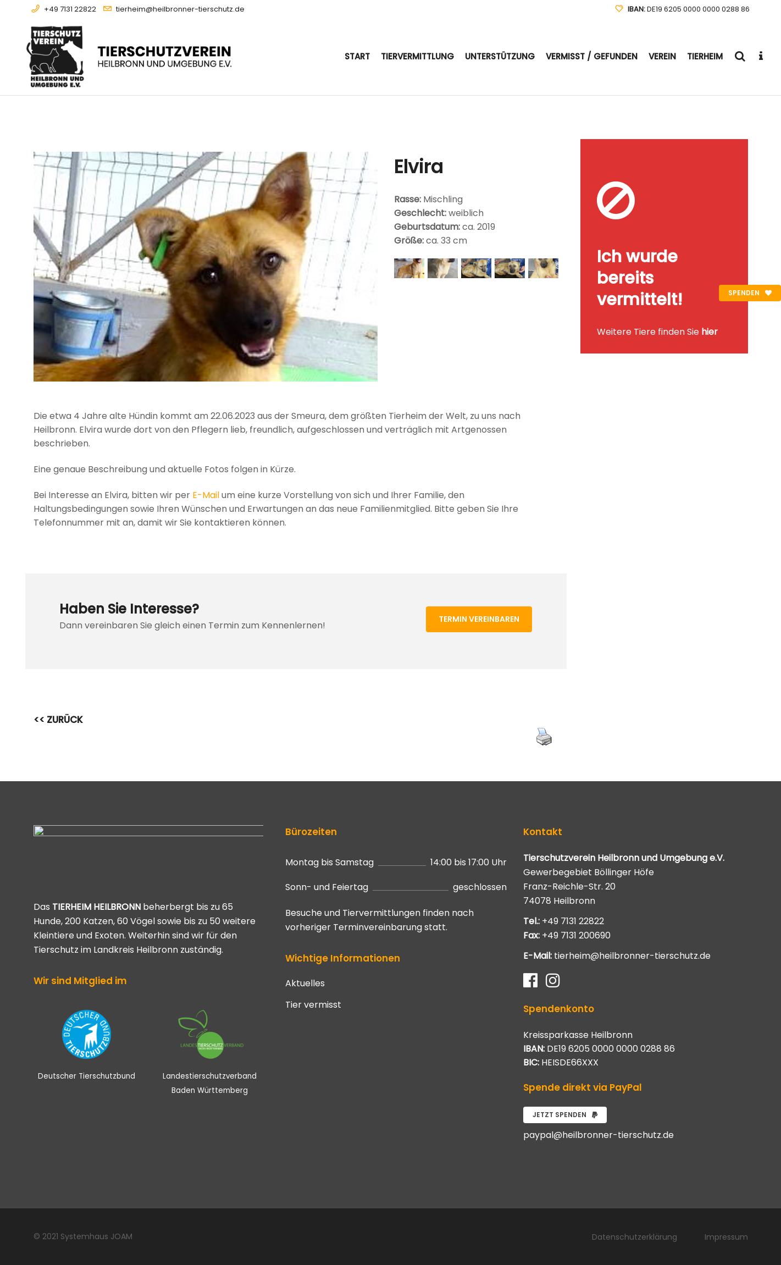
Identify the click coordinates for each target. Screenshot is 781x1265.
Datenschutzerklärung (634, 1236)
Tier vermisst (313, 1005)
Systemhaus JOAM (96, 1236)
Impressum (726, 1236)
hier (709, 331)
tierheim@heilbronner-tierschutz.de (180, 9)
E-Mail (205, 495)
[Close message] (740, 147)
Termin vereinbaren (479, 619)
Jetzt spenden (565, 1114)
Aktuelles (305, 983)
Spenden (750, 292)
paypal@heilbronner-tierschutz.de (598, 1135)
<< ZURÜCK (58, 719)
